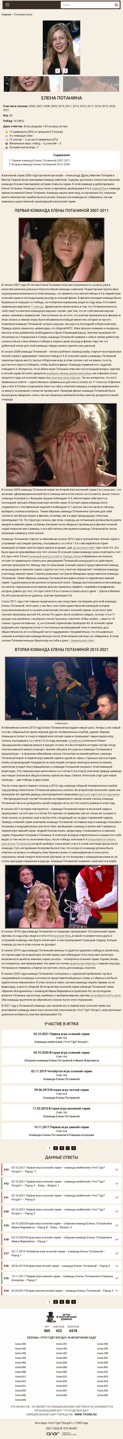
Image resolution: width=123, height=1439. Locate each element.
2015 (76, 106)
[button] (57, 70)
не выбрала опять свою (105, 995)
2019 (105, 106)
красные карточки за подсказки (99, 794)
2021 (6, 110)
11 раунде (37, 306)
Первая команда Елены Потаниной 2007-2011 (41, 160)
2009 (54, 106)
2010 (61, 106)
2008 (47, 106)
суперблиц (74, 740)
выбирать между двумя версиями (69, 373)
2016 (83, 106)
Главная (6, 14)
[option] (61, 47)
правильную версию (83, 963)
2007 (39, 106)
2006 (32, 106)
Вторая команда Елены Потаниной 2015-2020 (41, 164)
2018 (97, 106)
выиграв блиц (62, 935)
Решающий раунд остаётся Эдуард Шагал (54, 556)
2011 (68, 106)
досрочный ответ (84, 547)
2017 (90, 106)
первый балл (100, 188)
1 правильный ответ (81, 640)
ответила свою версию (65, 377)
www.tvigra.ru (86, 1414)
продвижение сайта (69, 1434)
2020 (112, 106)
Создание (65, 1433)
